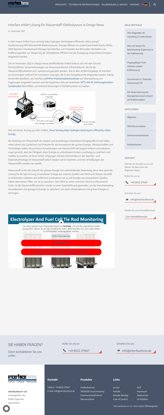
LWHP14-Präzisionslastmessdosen (61, 78)
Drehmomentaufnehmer (138, 135)
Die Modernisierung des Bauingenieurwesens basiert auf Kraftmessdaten (140, 96)
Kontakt (134, 4)
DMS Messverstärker (136, 126)
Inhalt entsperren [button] (61, 243)
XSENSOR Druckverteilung (92, 391)
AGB (139, 387)
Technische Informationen (84, 4)
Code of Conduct (120, 399)
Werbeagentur (151, 406)
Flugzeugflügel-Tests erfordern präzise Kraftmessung (136, 66)
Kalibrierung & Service (115, 4)
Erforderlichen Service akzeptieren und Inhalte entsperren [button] (61, 252)
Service (116, 387)
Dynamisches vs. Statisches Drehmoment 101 (139, 81)
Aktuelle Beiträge (120, 395)
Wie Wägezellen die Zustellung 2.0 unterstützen (139, 35)
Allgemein (131, 117)
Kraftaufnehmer (134, 144)
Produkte (61, 4)
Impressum (142, 391)
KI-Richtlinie (142, 399)
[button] (6, 408)
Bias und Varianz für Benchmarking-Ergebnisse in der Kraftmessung (140, 50)
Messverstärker (87, 399)
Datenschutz (142, 395)
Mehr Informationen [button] (61, 236)
